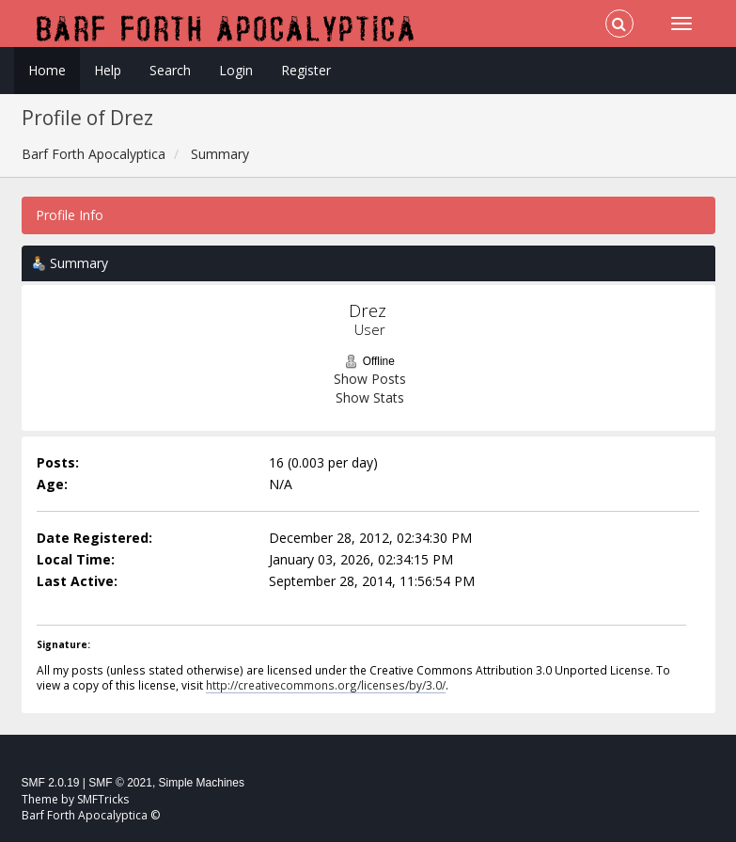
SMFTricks (103, 799)
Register (306, 70)
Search (170, 70)
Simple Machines (201, 782)
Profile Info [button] (69, 215)
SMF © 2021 (120, 782)
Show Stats (370, 397)
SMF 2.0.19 (51, 782)
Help (107, 70)
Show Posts (370, 379)
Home (47, 70)
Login (236, 70)
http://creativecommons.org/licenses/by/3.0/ (326, 684)
